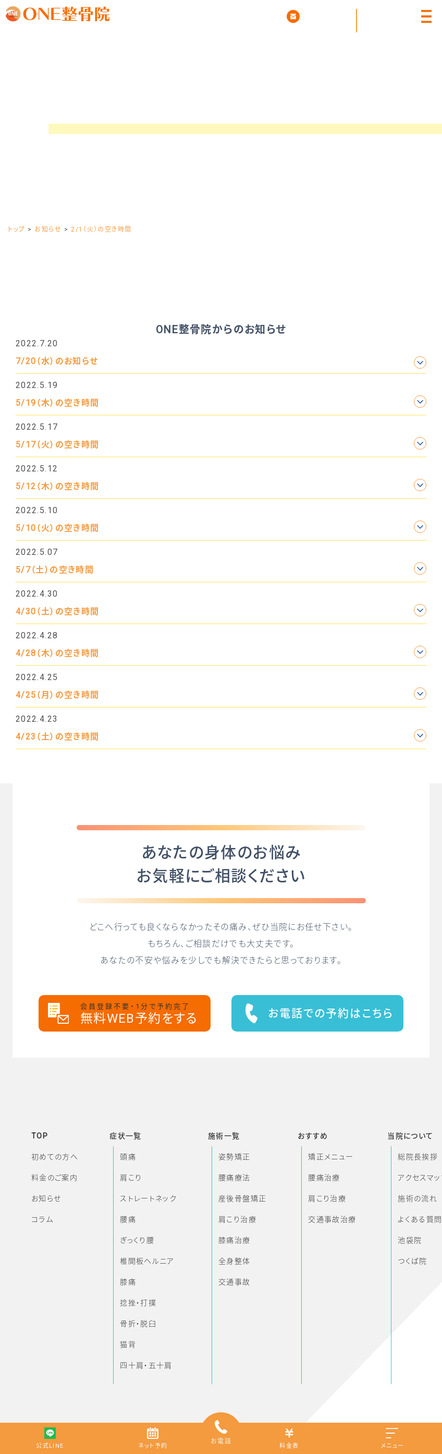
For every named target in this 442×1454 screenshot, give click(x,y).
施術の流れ (417, 1198)
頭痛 (128, 1157)
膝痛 (128, 1282)
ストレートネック (148, 1198)
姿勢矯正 (234, 1157)
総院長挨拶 (418, 1157)
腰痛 (128, 1219)
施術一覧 (224, 1136)
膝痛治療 (234, 1240)
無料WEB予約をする (145, 1014)
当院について (410, 1136)
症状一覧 (125, 1136)
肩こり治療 (237, 1219)
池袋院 (410, 1240)
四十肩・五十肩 (146, 1365)
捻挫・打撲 (138, 1303)
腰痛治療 (324, 1177)
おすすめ (313, 1136)
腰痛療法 (234, 1177)
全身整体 (234, 1261)
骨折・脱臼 (138, 1323)
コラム (42, 1219)
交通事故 (234, 1282)
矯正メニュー (330, 1157)
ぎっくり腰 (137, 1240)
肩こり (131, 1177)
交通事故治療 (332, 1219)
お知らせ (46, 1198)
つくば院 (412, 1261)
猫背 (128, 1344)
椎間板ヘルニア (147, 1261)
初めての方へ (54, 1157)
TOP (39, 1136)
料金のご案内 (54, 1177)
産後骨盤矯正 (242, 1198)
